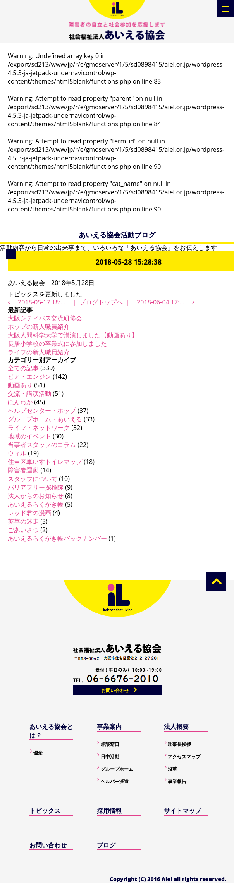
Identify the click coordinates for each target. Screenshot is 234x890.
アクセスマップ (184, 756)
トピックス (44, 810)
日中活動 (110, 756)
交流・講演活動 (29, 393)
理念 (38, 752)
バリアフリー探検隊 (36, 487)
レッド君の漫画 (29, 513)
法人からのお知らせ (36, 495)
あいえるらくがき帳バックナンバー (57, 538)
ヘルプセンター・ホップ (42, 410)
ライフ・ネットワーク (39, 427)
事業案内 (109, 726)
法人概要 (176, 726)
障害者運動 (23, 470)
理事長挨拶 (179, 744)
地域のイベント (29, 436)
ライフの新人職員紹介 (39, 352)
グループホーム (117, 769)
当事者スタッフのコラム (42, 444)
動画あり (20, 385)
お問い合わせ (115, 690)
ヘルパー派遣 (115, 781)
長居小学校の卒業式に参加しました (57, 343)
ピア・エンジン (29, 376)
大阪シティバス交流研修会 (45, 318)
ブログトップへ (101, 302)
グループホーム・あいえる (45, 419)
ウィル (17, 453)
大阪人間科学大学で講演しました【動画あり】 (73, 335)
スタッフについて (32, 478)
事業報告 (177, 781)
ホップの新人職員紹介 (39, 326)
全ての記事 (23, 368)
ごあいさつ (23, 530)
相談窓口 (110, 744)
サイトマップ (182, 810)
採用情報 (109, 810)
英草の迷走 (23, 521)
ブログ (106, 845)
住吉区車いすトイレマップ (45, 461)
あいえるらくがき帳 (36, 504)
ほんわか (20, 402)
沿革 (172, 769)
